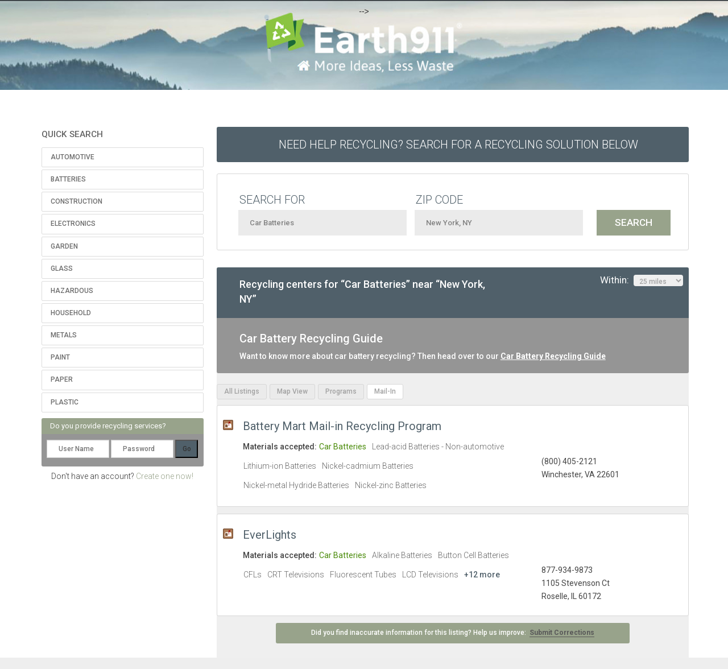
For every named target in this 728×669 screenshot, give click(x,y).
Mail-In (385, 391)
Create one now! (164, 476)
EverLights (269, 535)
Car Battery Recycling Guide (553, 356)
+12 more (482, 574)
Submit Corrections (562, 633)
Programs (341, 391)
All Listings (241, 391)
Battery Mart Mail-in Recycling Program (342, 426)
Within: (641, 280)
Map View (292, 391)
